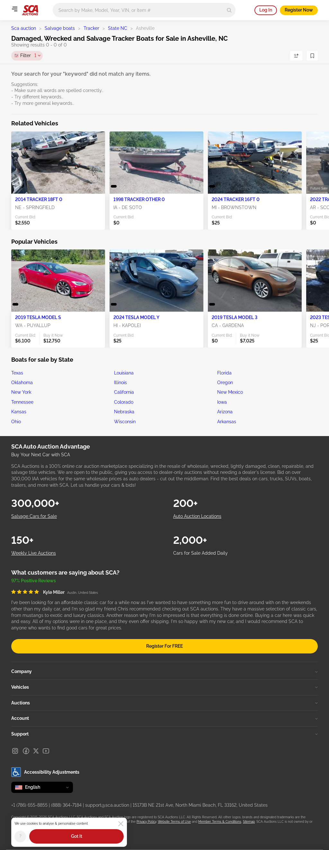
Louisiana (124, 372)
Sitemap (249, 821)
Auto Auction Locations (197, 516)
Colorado (123, 402)
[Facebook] (26, 751)
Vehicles (164, 687)
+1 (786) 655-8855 (29, 805)
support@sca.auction (107, 805)
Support (164, 733)
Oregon (225, 382)
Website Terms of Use (174, 821)
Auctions (164, 702)
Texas (17, 372)
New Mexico (230, 392)
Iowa (222, 402)
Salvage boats (60, 28)
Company (164, 671)
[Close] (121, 824)
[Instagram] (15, 751)
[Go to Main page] (30, 10)
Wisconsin (125, 421)
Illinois (120, 382)
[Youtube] (46, 751)
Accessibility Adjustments (45, 772)
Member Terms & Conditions (219, 821)
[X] (36, 750)
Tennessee (22, 402)
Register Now (299, 10)
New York (21, 392)
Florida (224, 372)
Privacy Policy (146, 821)
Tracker (91, 28)
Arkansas (226, 421)
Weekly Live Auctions (33, 553)
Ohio (16, 421)
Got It (76, 836)
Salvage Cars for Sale (34, 516)
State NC (117, 28)
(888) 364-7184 (66, 805)
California (124, 392)
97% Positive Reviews (33, 580)
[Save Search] (312, 56)
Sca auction (23, 28)
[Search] (229, 10)
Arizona (225, 411)
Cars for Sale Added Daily (200, 553)
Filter (28, 56)
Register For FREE (164, 646)
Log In (265, 10)
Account (164, 718)
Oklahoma (22, 382)
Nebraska (124, 411)
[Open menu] (14, 9)
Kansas (18, 411)
